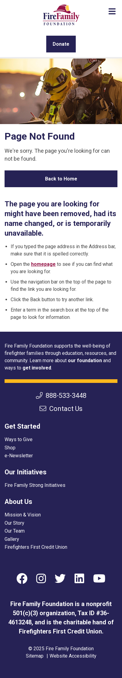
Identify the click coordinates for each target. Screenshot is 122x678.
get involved (37, 368)
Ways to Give (19, 439)
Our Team (15, 531)
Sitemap (35, 656)
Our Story (14, 523)
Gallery (12, 539)
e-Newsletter (19, 456)
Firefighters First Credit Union (36, 547)
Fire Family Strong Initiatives (35, 485)
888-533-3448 (61, 395)
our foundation (85, 360)
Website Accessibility (73, 656)
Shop (10, 448)
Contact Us (61, 408)
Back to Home (61, 179)
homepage (43, 264)
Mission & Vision (23, 515)
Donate (61, 44)
